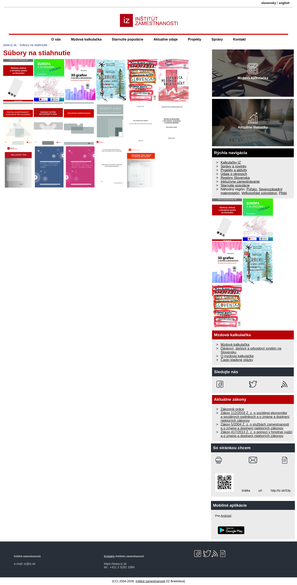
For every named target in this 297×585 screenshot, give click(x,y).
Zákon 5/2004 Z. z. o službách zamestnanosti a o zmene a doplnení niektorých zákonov (255, 426)
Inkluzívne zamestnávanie (240, 181)
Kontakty (109, 556)
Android (226, 516)
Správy (217, 39)
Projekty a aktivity (234, 170)
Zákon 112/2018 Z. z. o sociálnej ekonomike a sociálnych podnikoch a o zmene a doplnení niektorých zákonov (255, 416)
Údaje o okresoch (234, 174)
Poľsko (251, 189)
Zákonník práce (232, 409)
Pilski (283, 193)
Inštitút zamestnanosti (150, 581)
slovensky (268, 3)
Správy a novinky (233, 166)
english (284, 3)
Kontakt (239, 39)
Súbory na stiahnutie (33, 45)
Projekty (194, 39)
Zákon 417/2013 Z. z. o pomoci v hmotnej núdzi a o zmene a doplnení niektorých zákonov (256, 434)
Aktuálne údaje (166, 39)
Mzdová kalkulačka (86, 39)
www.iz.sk (10, 45)
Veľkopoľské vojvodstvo (259, 193)
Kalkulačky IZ (231, 162)
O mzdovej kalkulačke (237, 356)
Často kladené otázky (237, 360)
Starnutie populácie (127, 39)
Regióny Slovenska (235, 178)
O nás (56, 39)
